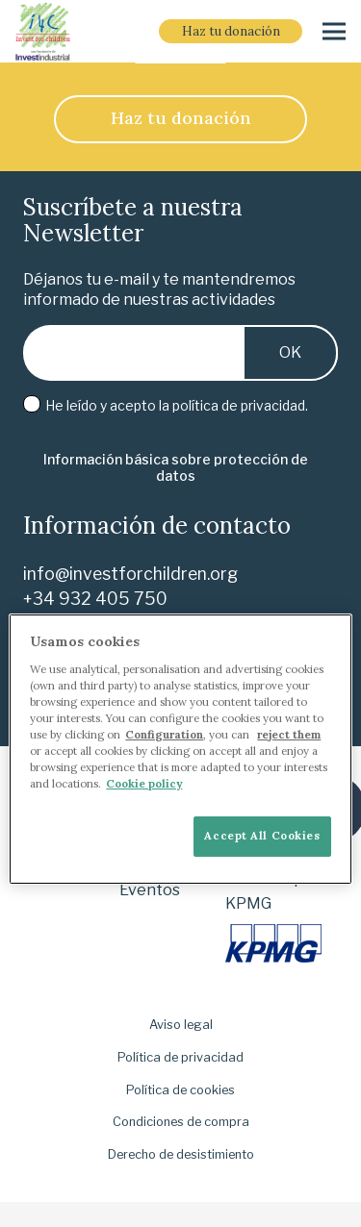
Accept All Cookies (262, 835)
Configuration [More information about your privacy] (164, 734)
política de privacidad (238, 405)
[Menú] (334, 32)
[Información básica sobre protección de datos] (175, 468)
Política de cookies (180, 1090)
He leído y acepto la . (165, 405)
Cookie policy (144, 783)
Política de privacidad (180, 1057)
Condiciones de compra (181, 1121)
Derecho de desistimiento (181, 1154)
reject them (289, 734)
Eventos (149, 890)
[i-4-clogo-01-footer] (42, 32)
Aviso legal (181, 1024)
